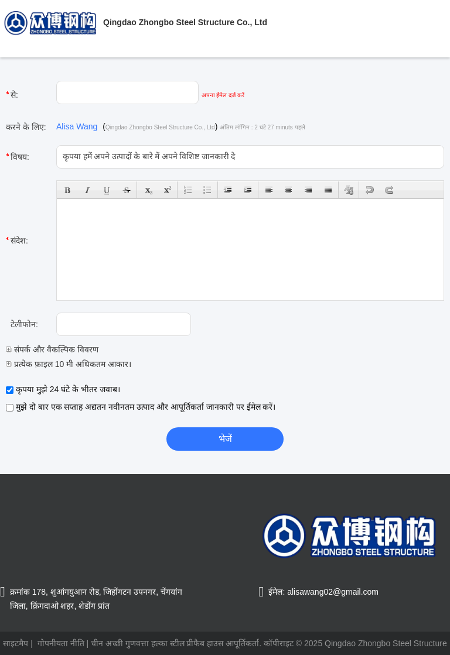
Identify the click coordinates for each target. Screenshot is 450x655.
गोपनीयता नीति (61, 643)
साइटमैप (15, 643)
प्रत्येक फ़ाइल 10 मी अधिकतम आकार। (68, 364)
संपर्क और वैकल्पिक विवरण (52, 349)
